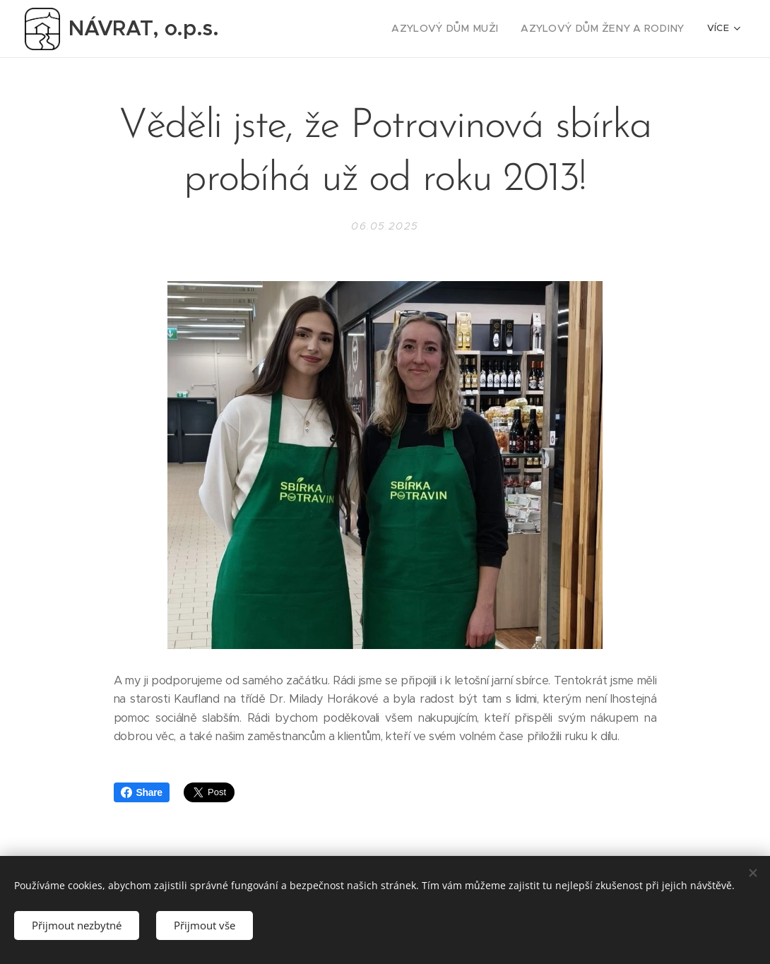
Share (141, 792)
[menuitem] (322, 29)
